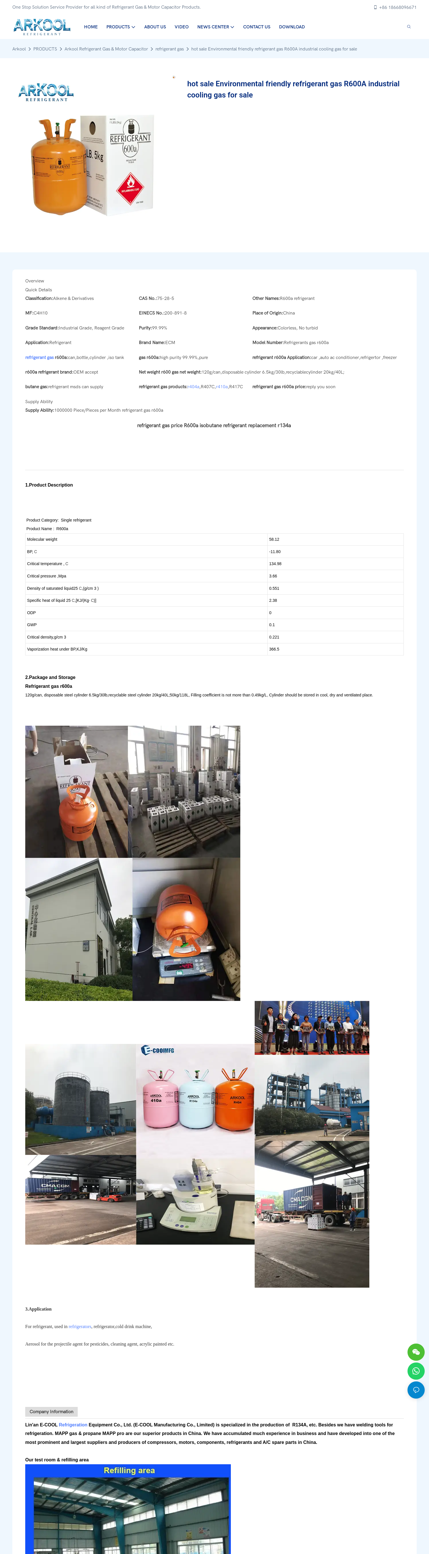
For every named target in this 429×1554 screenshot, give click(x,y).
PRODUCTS (45, 49)
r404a (193, 386)
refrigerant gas (169, 49)
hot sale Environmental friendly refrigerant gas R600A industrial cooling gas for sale (274, 49)
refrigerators (80, 1326)
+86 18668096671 (395, 7)
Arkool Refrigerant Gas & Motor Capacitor (106, 49)
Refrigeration (73, 1424)
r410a (222, 386)
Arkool (19, 49)
